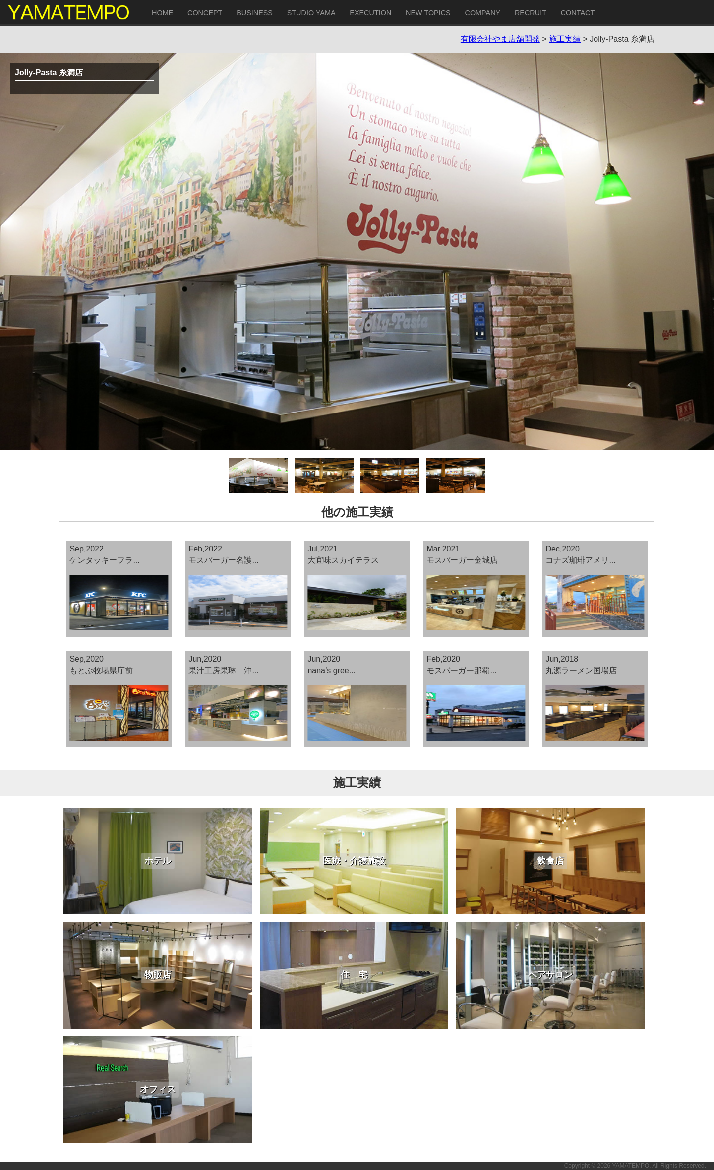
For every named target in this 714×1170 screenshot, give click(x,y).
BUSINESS (255, 13)
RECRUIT (530, 13)
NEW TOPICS (428, 13)
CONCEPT (204, 13)
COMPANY (482, 13)
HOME (162, 13)
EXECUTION (370, 13)
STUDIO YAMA (311, 13)
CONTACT (578, 13)
